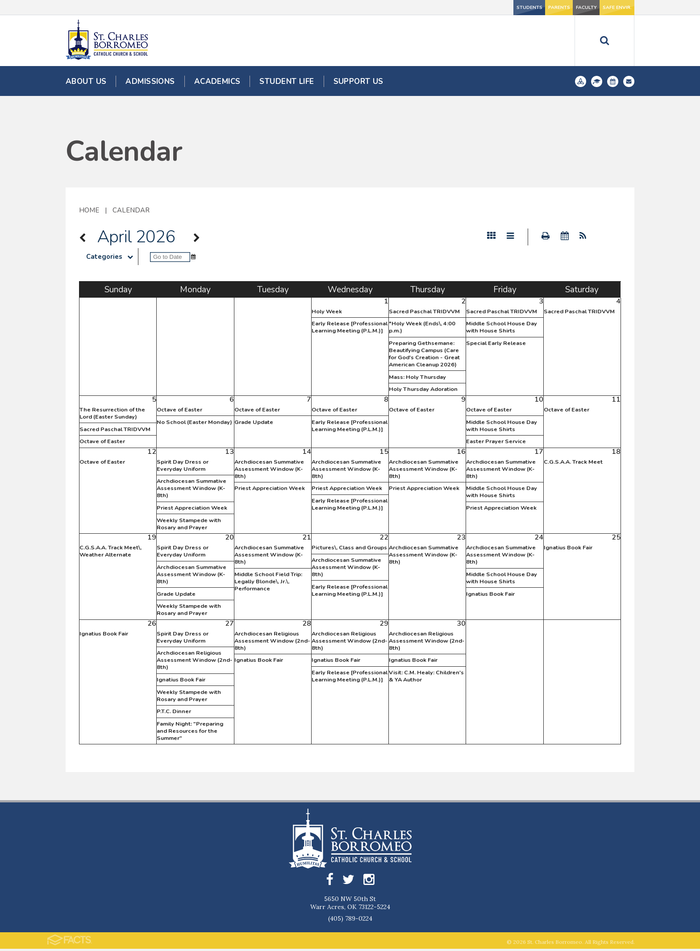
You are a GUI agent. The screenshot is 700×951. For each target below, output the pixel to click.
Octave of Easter (102, 441)
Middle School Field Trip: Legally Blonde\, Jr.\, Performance (268, 581)
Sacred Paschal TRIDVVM (424, 311)
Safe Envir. (605, 7)
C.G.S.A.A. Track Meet (573, 462)
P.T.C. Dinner (174, 711)
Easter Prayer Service (496, 441)
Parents (486, 7)
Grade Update (253, 422)
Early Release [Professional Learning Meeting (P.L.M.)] (350, 327)
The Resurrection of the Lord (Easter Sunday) (112, 413)
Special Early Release (496, 343)
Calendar (131, 210)
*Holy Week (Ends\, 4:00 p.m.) (422, 327)
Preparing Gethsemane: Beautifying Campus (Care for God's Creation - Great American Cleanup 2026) (424, 354)
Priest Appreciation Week (192, 508)
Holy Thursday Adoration (423, 389)
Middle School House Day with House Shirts (501, 327)
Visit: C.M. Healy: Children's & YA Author (426, 676)
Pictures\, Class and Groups (349, 548)
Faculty (545, 7)
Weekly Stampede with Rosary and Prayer (189, 524)
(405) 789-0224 (350, 921)
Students (426, 7)
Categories (112, 257)
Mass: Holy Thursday (417, 377)
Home (89, 210)
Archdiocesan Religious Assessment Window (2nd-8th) (195, 660)
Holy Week (327, 311)
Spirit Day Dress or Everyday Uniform (182, 465)
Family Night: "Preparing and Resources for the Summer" (190, 731)
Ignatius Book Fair (490, 594)
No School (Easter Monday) (194, 422)
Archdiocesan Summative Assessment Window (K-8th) (191, 488)
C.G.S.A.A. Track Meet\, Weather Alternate (110, 551)
